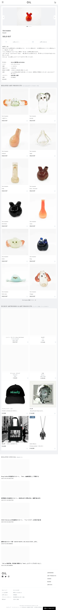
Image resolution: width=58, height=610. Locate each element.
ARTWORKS (50, 572)
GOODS (49, 578)
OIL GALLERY (16, 590)
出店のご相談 (16, 599)
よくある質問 (5, 592)
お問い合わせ (43, 42)
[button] (55, 17)
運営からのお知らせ (17, 592)
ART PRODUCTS (51, 575)
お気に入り (16, 42)
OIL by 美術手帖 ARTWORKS (18, 62)
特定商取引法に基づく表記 (19, 597)
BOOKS (49, 581)
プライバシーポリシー (6, 597)
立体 (12, 75)
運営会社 (4, 599)
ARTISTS (49, 584)
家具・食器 (15, 75)
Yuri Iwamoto (7, 30)
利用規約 (15, 594)
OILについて (4, 590)
